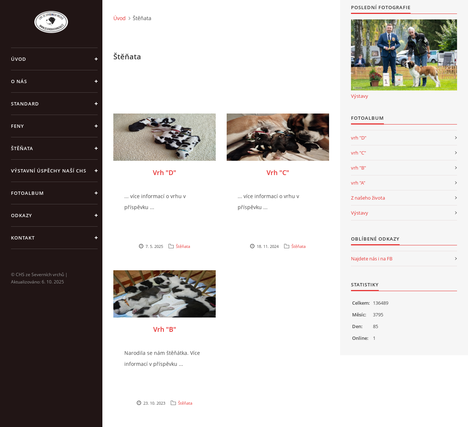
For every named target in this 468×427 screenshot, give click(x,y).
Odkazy (21, 215)
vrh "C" (358, 152)
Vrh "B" (164, 329)
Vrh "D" (164, 172)
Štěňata (22, 148)
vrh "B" (358, 167)
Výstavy (359, 96)
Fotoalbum (27, 193)
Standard (25, 103)
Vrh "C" (278, 172)
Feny (17, 126)
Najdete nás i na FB (371, 258)
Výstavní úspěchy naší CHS (48, 170)
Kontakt (23, 237)
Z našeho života (368, 197)
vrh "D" (358, 137)
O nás (19, 81)
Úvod (18, 59)
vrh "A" (358, 182)
